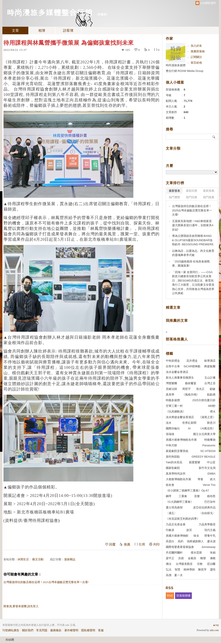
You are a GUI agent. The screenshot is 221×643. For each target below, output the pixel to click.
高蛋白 (170, 541)
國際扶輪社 (173, 428)
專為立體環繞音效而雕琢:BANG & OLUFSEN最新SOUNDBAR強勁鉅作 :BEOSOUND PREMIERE (193, 240)
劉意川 (211, 422)
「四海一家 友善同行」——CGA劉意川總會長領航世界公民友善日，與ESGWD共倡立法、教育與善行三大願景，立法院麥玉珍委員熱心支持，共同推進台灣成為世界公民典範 (193, 282)
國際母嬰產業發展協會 (180, 547)
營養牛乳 (210, 535)
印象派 (170, 530)
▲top (216, 625)
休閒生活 (23, 559)
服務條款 (55, 630)
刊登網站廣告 (10, 630)
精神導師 (189, 569)
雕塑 (203, 558)
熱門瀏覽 (174, 197)
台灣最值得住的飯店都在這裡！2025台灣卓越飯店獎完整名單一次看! (46, 582)
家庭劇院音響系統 (177, 451)
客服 (101, 630)
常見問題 (41, 630)
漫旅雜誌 (69, 559)
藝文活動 (38, 559)
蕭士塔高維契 (174, 507)
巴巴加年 (210, 501)
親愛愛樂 (194, 462)
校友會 (170, 484)
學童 (200, 479)
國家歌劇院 (173, 468)
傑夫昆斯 (196, 552)
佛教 (213, 558)
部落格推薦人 (177, 339)
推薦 (127, 544)
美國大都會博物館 (177, 535)
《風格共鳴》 (190, 394)
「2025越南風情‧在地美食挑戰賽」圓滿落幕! (191, 263)
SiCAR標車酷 (192, 366)
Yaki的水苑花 (174, 462)
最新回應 (191, 190)
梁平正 (170, 558)
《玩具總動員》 (176, 411)
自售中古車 (173, 366)
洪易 (181, 558)
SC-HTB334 (207, 451)
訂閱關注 (196, 57)
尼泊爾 (211, 564)
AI (189, 428)
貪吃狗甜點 (173, 456)
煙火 (213, 411)
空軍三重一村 (174, 405)
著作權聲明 (71, 630)
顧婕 (212, 389)
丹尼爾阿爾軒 (174, 552)
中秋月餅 (171, 445)
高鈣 (180, 541)
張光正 (200, 389)
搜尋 (214, 137)
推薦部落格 (198, 51)
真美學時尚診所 (176, 473)
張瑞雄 (170, 434)
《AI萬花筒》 (207, 428)
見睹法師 (171, 389)
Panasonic (209, 445)
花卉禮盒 (192, 360)
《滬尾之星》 (207, 417)
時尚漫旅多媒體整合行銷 (49, 12)
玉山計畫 (210, 377)
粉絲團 (10, 639)
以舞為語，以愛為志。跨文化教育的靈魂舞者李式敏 (193, 253)
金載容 (192, 558)
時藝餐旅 (210, 439)
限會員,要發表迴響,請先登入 (21, 606)
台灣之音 (210, 383)
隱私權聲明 (88, 630)
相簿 (41, 30)
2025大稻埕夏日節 (204, 400)
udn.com (214, 630)
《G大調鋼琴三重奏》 (179, 501)
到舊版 (102, 14)
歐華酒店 (210, 360)
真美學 (170, 394)
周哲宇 (186, 389)
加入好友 (196, 45)
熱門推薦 (208, 197)
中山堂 (211, 462)
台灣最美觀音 (184, 564)
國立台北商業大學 (204, 434)
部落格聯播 (183, 595)
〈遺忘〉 (171, 513)
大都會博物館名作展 (178, 479)
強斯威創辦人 (195, 541)
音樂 (197, 496)
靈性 (213, 569)
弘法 (168, 569)
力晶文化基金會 (176, 524)
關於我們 (27, 630)
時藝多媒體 (173, 400)
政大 (213, 479)
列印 (156, 544)
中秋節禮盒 (173, 360)
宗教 (200, 564)
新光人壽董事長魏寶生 (180, 377)
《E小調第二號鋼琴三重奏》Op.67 (187, 490)
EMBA (212, 473)
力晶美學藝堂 (207, 524)
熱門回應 (191, 197)
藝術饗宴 (190, 383)
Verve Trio (209, 484)
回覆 (112, 544)
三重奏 (183, 496)
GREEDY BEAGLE (203, 456)
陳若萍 (202, 569)
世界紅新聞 (189, 422)
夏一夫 (178, 575)
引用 (142, 544)
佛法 (168, 564)
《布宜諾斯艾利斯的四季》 (183, 518)
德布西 (211, 496)
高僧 (168, 575)
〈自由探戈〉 (207, 513)
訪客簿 (68, 30)
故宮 (189, 530)
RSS (170, 595)
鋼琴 (168, 496)
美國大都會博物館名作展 (181, 439)
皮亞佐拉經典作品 (204, 507)
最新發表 (174, 190)
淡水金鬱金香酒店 (177, 372)
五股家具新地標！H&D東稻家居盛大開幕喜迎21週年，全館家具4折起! (192, 225)
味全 (196, 535)
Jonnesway (208, 547)
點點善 (211, 394)
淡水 (168, 422)
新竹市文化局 (207, 468)
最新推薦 (208, 190)
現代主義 (210, 530)
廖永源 (211, 541)
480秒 (212, 405)
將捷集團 (209, 366)
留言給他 (196, 62)
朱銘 (213, 552)
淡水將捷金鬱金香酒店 (180, 417)
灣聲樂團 (171, 383)
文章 (15, 30)
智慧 (177, 569)
